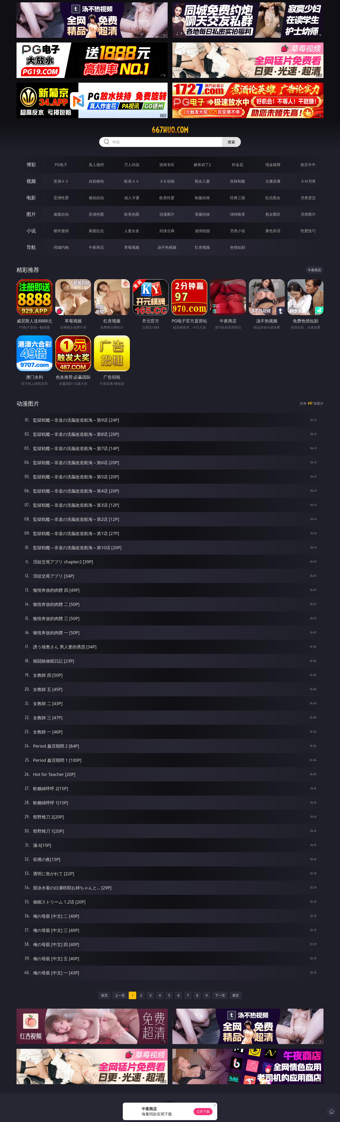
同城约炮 (61, 247)
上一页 (120, 995)
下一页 (220, 995)
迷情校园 (202, 230)
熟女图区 (272, 214)
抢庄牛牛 (308, 164)
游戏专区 (166, 164)
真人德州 (96, 164)
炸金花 (237, 164)
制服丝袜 (202, 197)
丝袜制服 (237, 181)
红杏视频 (202, 247)
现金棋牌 (272, 164)
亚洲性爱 (61, 197)
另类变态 (308, 197)
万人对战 (131, 164)
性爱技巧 (308, 230)
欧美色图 (131, 214)
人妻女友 (131, 230)
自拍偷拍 (96, 181)
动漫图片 (166, 214)
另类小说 (237, 230)
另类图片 (308, 214)
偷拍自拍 (96, 197)
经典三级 (237, 197)
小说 (31, 230)
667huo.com (170, 130)
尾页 (235, 995)
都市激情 (61, 230)
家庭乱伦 (96, 230)
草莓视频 (131, 247)
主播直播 (272, 181)
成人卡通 (131, 197)
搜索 (231, 142)
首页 (104, 995)
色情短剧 (237, 247)
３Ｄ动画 (166, 181)
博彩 (31, 164)
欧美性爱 (166, 197)
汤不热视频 (166, 247)
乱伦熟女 (272, 197)
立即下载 (203, 1111)
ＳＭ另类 (308, 181)
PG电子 (61, 164)
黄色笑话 (272, 230)
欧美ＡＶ (131, 181)
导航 (31, 247)
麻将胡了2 (202, 164)
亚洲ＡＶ (61, 181)
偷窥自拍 (61, 214)
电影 (31, 197)
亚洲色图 (96, 214)
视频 (31, 181)
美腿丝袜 (202, 214)
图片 (31, 214)
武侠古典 (166, 230)
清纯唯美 (237, 214)
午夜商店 (96, 247)
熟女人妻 (202, 181)
